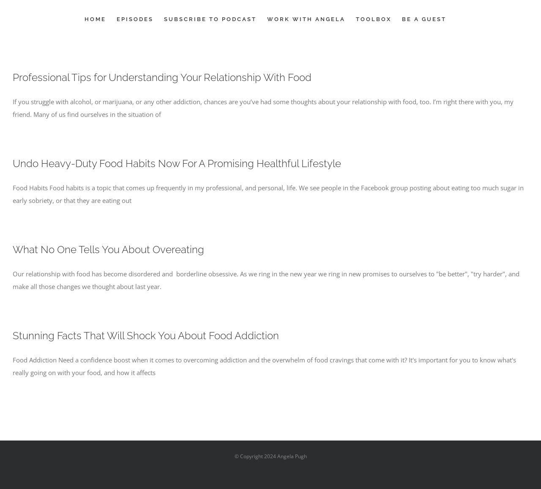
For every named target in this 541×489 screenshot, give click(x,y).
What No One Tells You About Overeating (108, 249)
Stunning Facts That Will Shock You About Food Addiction (146, 336)
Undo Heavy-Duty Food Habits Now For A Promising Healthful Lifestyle (177, 163)
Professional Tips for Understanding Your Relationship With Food (162, 77)
